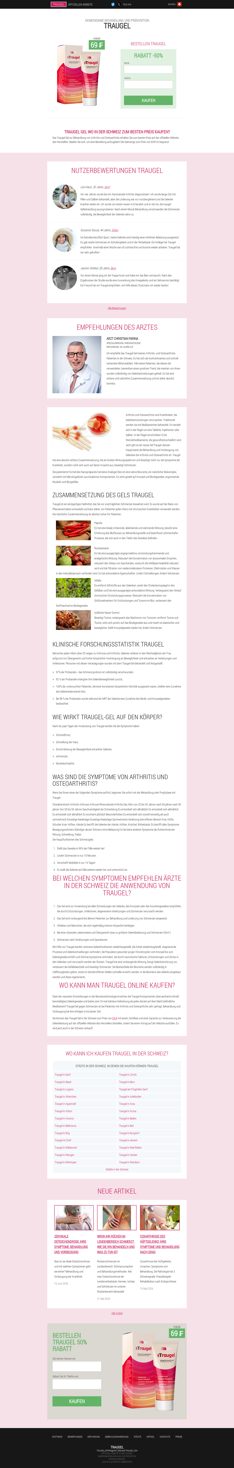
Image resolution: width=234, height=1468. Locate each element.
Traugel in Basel (63, 1082)
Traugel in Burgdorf (129, 1133)
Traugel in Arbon (63, 1111)
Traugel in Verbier (128, 1155)
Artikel (150, 1436)
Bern (113, 268)
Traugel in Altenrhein (66, 1096)
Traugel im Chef (63, 1140)
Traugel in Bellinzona (65, 1125)
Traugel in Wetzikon (129, 1162)
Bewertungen (75, 1436)
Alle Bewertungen (117, 308)
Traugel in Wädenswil (66, 1147)
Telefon (127, 78)
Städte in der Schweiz (117, 1169)
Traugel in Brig (62, 1133)
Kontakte (165, 1436)
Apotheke (57, 1436)
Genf (107, 187)
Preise (178, 1436)
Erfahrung (94, 1436)
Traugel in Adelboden (130, 1096)
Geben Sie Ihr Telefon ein (65, 1376)
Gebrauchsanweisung (117, 1436)
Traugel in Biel (126, 1125)
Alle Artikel (117, 1313)
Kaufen (148, 100)
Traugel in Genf (63, 1074)
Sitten (114, 230)
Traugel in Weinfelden (130, 1147)
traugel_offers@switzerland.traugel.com (117, 1450)
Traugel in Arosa (127, 1111)
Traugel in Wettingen (66, 1162)
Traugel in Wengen (64, 1155)
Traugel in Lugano (64, 1089)
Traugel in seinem (128, 1140)
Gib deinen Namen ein (64, 1358)
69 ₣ (114, 1018)
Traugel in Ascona (64, 1118)
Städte (137, 1436)
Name (126, 63)
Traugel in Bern (127, 1082)
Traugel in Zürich (128, 1074)
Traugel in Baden (128, 1118)
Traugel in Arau (127, 1103)
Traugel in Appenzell (65, 1103)
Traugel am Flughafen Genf (133, 1089)
